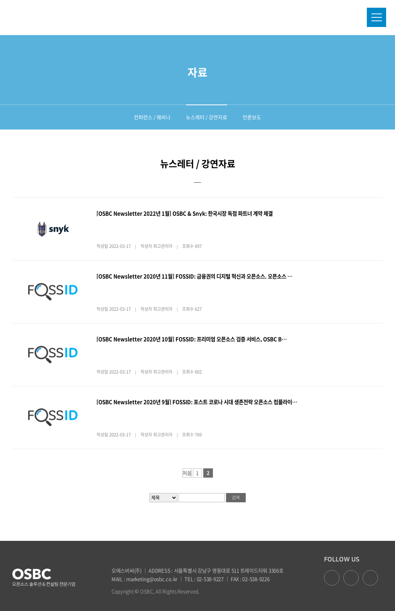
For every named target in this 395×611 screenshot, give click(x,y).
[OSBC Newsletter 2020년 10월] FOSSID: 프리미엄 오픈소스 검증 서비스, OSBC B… (191, 339)
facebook (331, 578)
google (351, 578)
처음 (187, 473)
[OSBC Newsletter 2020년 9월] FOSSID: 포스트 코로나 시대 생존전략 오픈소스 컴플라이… (196, 402)
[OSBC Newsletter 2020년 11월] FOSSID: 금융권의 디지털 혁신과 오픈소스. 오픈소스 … (194, 276)
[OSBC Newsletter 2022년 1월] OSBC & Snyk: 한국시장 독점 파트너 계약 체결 (184, 213)
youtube (370, 578)
